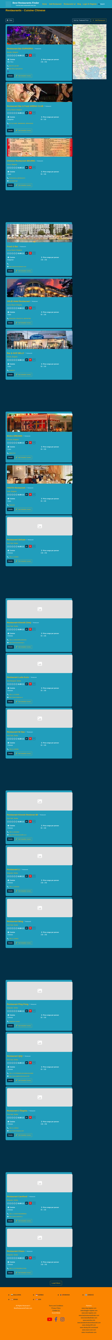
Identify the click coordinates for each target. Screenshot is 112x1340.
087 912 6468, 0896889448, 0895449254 (21, 123)
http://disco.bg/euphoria (16, 68)
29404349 (12, 505)
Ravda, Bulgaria (12, 357)
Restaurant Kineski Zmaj (19, 622)
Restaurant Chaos (16, 1251)
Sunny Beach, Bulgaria (14, 110)
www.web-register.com (89, 1313)
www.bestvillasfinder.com (89, 1318)
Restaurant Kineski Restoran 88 (22, 815)
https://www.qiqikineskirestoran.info (19, 1076)
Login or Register (90, 4)
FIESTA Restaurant (16, 488)
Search (101, 4)
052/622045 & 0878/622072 (17, 178)
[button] (74, 43)
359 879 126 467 (14, 66)
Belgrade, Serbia (12, 873)
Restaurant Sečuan (16, 540)
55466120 (12, 370)
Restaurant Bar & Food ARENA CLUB (25, 106)
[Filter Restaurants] (10, 20)
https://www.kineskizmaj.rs (16, 642)
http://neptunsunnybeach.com (17, 266)
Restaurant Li (13, 869)
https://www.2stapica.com (16, 1131)
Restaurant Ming (15, 921)
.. (9, 264)
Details (10, 76)
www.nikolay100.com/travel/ (89, 1327)
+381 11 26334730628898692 (17, 1213)
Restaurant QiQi (15, 1056)
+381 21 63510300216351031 (17, 640)
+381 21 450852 (13, 938)
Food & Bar (12, 246)
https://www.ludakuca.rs (16, 697)
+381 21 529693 (13, 557)
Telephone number (14, 1021)
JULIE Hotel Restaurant (18, 301)
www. (89, 1320)
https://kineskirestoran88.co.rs (17, 835)
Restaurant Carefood (17, 1196)
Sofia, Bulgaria (11, 491)
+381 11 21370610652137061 (17, 1268)
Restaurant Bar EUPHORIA (20, 48)
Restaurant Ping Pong (17, 1004)
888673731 (12, 453)
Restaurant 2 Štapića (17, 1111)
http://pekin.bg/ (13, 181)
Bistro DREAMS (14, 436)
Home (44, 4)
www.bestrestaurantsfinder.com (89, 1315)
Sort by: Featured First (81, 20)
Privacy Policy (56, 1308)
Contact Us (56, 1310)
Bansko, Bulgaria (12, 52)
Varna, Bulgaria (12, 164)
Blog (79, 4)
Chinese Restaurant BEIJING (21, 161)
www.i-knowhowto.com (89, 1332)
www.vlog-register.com (89, 1308)
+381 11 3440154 (14, 887)
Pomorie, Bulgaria (13, 439)
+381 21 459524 (13, 1128)
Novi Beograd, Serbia (14, 681)
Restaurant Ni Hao (16, 732)
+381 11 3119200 (14, 694)
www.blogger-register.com (89, 1310)
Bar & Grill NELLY (15, 353)
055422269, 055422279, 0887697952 (20, 318)
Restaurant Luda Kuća (18, 677)
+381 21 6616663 (14, 832)
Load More (56, 1283)
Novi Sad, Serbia (12, 543)
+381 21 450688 (13, 749)
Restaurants (70, 4)
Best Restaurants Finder (26, 3)
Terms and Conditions (56, 1305)
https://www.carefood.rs (16, 1216)
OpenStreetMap (96, 78)
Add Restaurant (55, 4)
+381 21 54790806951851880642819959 (21, 1073)
